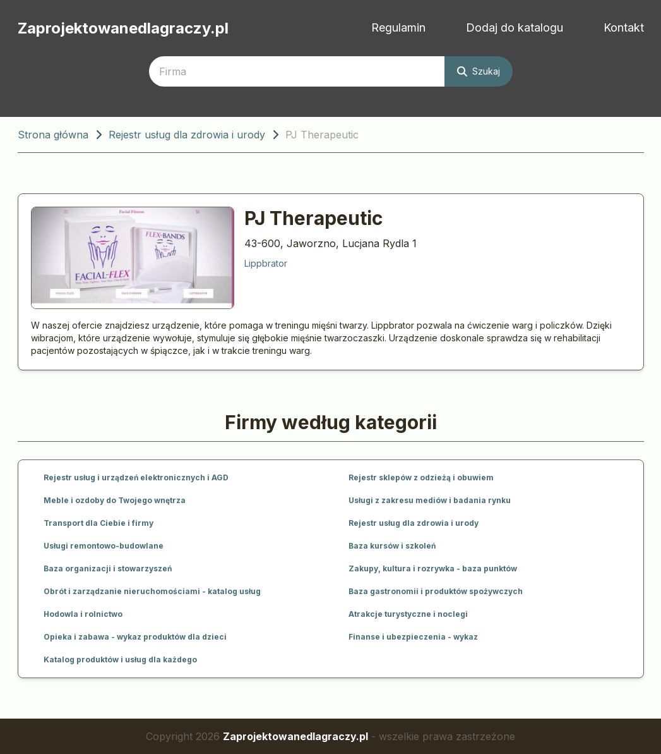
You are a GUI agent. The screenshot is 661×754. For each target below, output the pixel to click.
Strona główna (53, 134)
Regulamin (398, 27)
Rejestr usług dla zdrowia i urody (187, 134)
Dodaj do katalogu (514, 27)
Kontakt (624, 27)
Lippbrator (265, 263)
